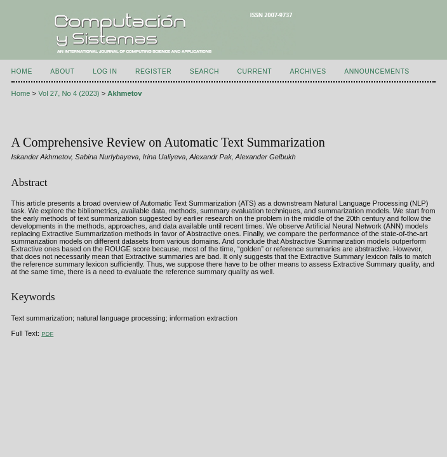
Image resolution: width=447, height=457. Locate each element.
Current (254, 71)
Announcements (377, 71)
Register (153, 71)
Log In (105, 71)
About (62, 71)
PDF (47, 333)
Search (204, 71)
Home (21, 71)
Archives (308, 71)
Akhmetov (124, 93)
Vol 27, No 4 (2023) (68, 93)
